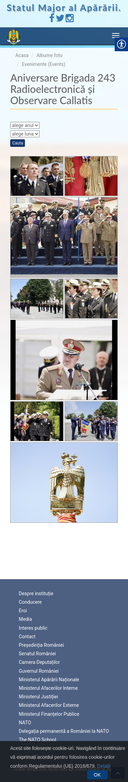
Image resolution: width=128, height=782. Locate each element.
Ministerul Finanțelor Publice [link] (49, 714)
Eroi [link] (23, 610)
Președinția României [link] (41, 645)
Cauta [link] (17, 143)
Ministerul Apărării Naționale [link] (49, 679)
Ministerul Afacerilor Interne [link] (48, 688)
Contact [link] (27, 636)
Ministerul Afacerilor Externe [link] (49, 705)
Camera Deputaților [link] (39, 662)
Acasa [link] (22, 55)
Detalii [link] (103, 766)
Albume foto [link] (50, 55)
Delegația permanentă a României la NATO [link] (64, 731)
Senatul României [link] (37, 653)
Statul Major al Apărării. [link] (64, 7)
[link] (52, 20)
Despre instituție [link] (36, 593)
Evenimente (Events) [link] (43, 64)
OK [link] (97, 775)
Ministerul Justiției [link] (38, 696)
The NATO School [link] (37, 739)
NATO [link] (25, 722)
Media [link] (25, 619)
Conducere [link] (30, 602)
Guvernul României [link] (39, 671)
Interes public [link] (33, 628)
